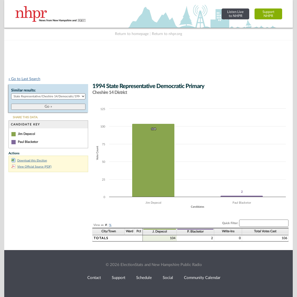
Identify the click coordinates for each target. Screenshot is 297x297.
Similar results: (23, 90)
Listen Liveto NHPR (235, 14)
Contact (94, 278)
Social (168, 278)
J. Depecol (159, 231)
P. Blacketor (195, 231)
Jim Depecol (26, 134)
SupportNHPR (268, 14)
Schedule (144, 278)
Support (118, 278)
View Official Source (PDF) (31, 166)
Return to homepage (132, 34)
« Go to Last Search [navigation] (24, 79)
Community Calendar (202, 278)
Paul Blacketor (28, 141)
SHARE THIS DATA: (25, 117)
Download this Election (29, 160)
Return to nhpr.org (167, 34)
